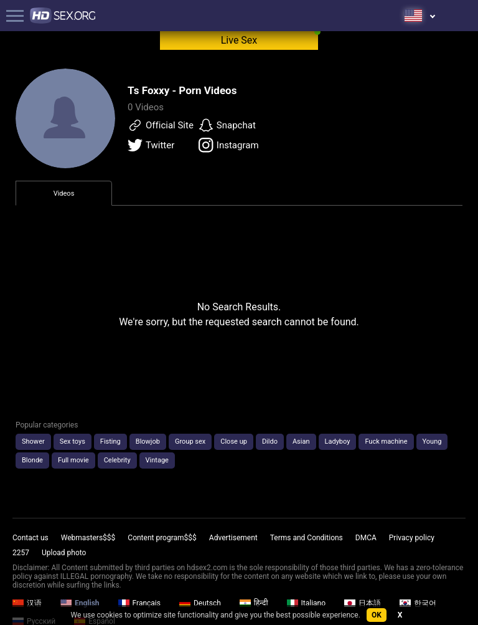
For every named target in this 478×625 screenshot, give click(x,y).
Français (139, 603)
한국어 (418, 603)
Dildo (270, 441)
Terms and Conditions (306, 537)
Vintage (157, 460)
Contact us (30, 537)
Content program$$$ (162, 537)
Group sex (190, 441)
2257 (20, 552)
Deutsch (200, 603)
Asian (301, 441)
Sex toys (72, 441)
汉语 (27, 603)
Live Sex (239, 40)
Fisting (110, 441)
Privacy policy (411, 537)
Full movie (73, 460)
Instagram (229, 145)
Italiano (306, 603)
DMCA (366, 537)
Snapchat (227, 125)
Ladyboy (337, 441)
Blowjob (148, 441)
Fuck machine (386, 441)
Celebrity (117, 460)
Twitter (151, 145)
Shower (33, 441)
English (80, 603)
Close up (233, 441)
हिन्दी (254, 603)
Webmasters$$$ (88, 537)
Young (432, 441)
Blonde (32, 460)
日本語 (362, 603)
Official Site (161, 125)
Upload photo (64, 552)
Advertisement (233, 537)
